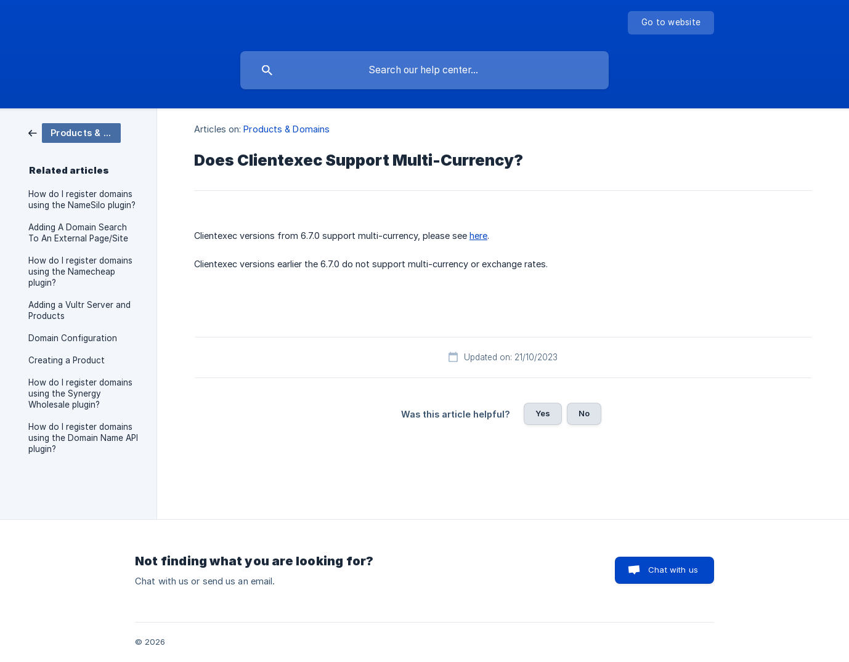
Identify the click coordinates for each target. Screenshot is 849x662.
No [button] (584, 413)
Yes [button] (542, 413)
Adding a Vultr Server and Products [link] (79, 310)
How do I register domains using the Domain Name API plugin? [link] (83, 438)
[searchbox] (424, 70)
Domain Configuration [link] (72, 338)
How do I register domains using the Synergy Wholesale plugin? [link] (80, 393)
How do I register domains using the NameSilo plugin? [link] (82, 199)
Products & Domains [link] (286, 129)
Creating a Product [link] (66, 360)
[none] (671, 22)
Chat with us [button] (673, 570)
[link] (74, 132)
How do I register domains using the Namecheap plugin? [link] (80, 272)
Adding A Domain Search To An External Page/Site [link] (78, 232)
